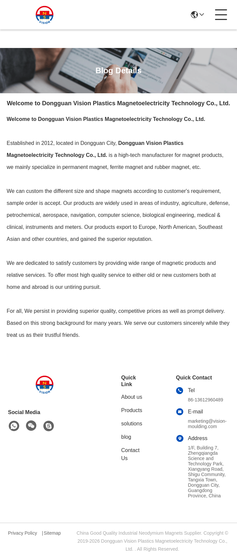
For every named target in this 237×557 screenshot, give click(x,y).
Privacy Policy (22, 533)
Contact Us (130, 454)
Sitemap (52, 533)
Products (131, 410)
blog (126, 437)
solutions (131, 423)
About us (131, 397)
